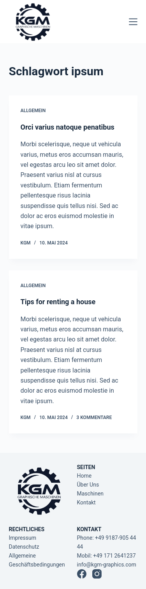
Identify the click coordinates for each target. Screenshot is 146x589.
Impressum (22, 538)
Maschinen (90, 493)
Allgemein (33, 110)
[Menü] (133, 21)
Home (84, 476)
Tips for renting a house (58, 302)
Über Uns (88, 485)
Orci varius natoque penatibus (67, 127)
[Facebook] (81, 574)
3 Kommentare (94, 417)
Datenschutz (24, 547)
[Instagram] (97, 574)
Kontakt (86, 502)
